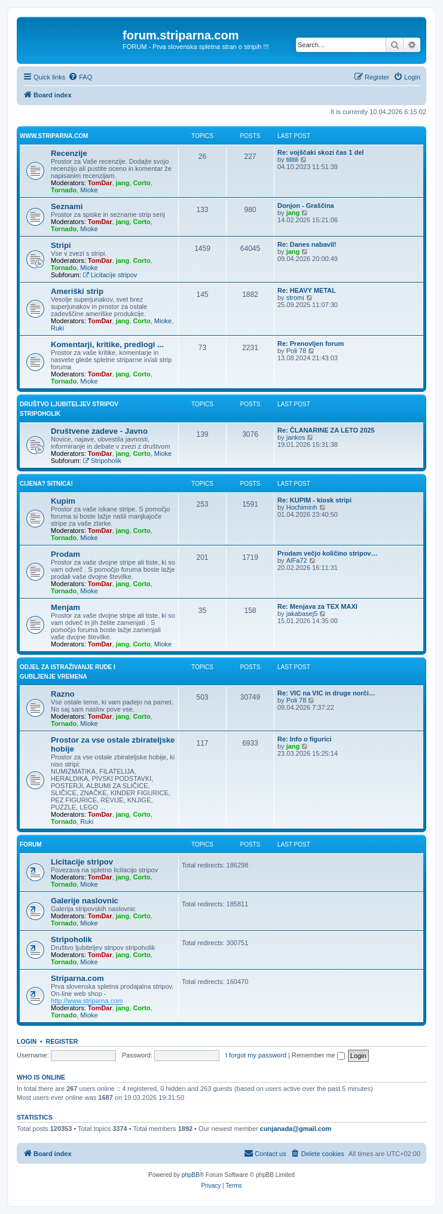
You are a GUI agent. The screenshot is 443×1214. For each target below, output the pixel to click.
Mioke (88, 190)
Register (62, 1041)
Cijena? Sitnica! (46, 483)
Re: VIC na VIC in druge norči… (326, 693)
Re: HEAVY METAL (306, 290)
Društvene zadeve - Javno (99, 431)
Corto (141, 182)
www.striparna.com (54, 136)
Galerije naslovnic (84, 900)
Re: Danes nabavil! (306, 244)
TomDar (100, 182)
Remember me (318, 1055)
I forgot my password (255, 1055)
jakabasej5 (302, 613)
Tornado (64, 190)
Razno (63, 693)
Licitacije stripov (110, 274)
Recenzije (69, 153)
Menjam (65, 607)
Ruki (57, 328)
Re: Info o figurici (304, 739)
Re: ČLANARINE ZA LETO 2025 (326, 430)
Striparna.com (77, 978)
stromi (295, 297)
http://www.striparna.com (87, 1000)
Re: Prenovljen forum (310, 343)
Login (26, 1041)
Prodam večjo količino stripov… (327, 553)
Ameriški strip (77, 291)
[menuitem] (80, 77)
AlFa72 (296, 560)
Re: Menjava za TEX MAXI (317, 606)
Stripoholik (102, 460)
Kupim (63, 500)
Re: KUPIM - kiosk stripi (314, 500)
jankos (295, 437)
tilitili (292, 159)
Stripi (61, 245)
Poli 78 (296, 350)
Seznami (67, 206)
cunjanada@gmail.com (296, 1128)
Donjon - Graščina (305, 205)
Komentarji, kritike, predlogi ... (107, 344)
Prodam (65, 554)
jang (123, 182)
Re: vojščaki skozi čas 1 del (320, 152)
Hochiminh (301, 507)
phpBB (191, 1175)
